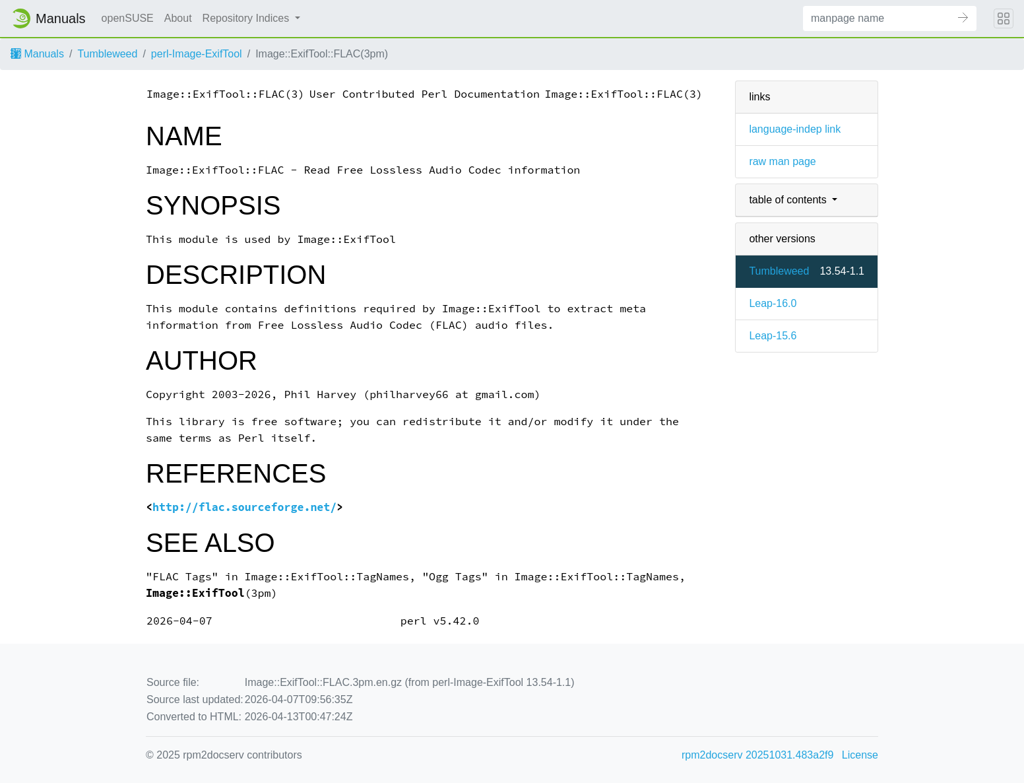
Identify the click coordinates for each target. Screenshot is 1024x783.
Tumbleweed (107, 53)
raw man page (782, 161)
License (860, 755)
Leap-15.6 (772, 335)
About (178, 18)
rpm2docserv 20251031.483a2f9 (757, 755)
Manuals (37, 53)
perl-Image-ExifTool (196, 53)
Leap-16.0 (772, 303)
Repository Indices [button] (247, 18)
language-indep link (795, 129)
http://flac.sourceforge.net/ (244, 507)
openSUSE (128, 18)
